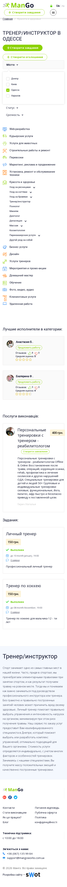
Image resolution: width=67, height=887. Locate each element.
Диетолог (14, 216)
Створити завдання (22, 48)
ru (63, 5)
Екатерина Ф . (24, 376)
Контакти (9, 807)
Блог (6, 822)
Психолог (14, 206)
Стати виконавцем (14, 812)
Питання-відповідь (47, 807)
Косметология (17, 230)
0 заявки (15, 560)
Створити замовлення (35, 451)
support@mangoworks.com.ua (25, 858)
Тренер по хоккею (23, 585)
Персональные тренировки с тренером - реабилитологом (34, 437)
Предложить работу (29, 347)
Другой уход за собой (21, 240)
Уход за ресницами (20, 187)
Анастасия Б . (24, 342)
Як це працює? (12, 817)
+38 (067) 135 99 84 (20, 853)
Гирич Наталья (27, 504)
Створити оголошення (25, 57)
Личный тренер (21, 533)
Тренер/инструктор (19, 201)
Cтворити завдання (24, 12)
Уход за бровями (18, 196)
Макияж (13, 211)
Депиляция (15, 220)
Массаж (13, 225)
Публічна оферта (46, 812)
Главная (8, 18)
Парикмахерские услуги (22, 235)
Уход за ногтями (18, 192)
